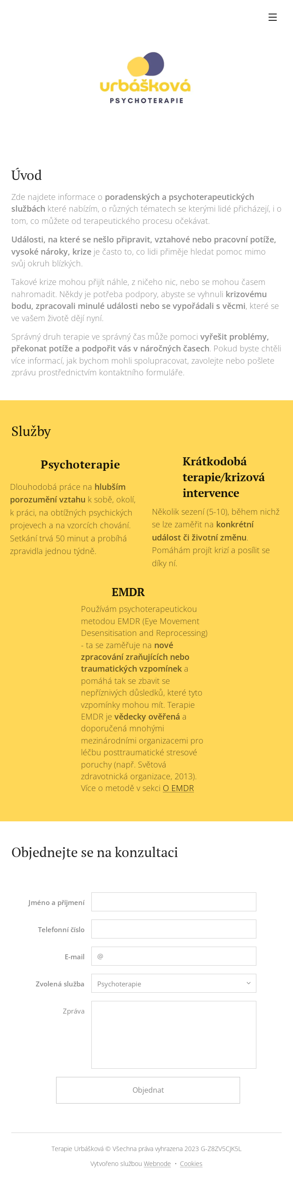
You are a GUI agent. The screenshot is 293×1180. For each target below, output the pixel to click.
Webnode (157, 1163)
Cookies (191, 1163)
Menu (273, 17)
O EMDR (178, 788)
